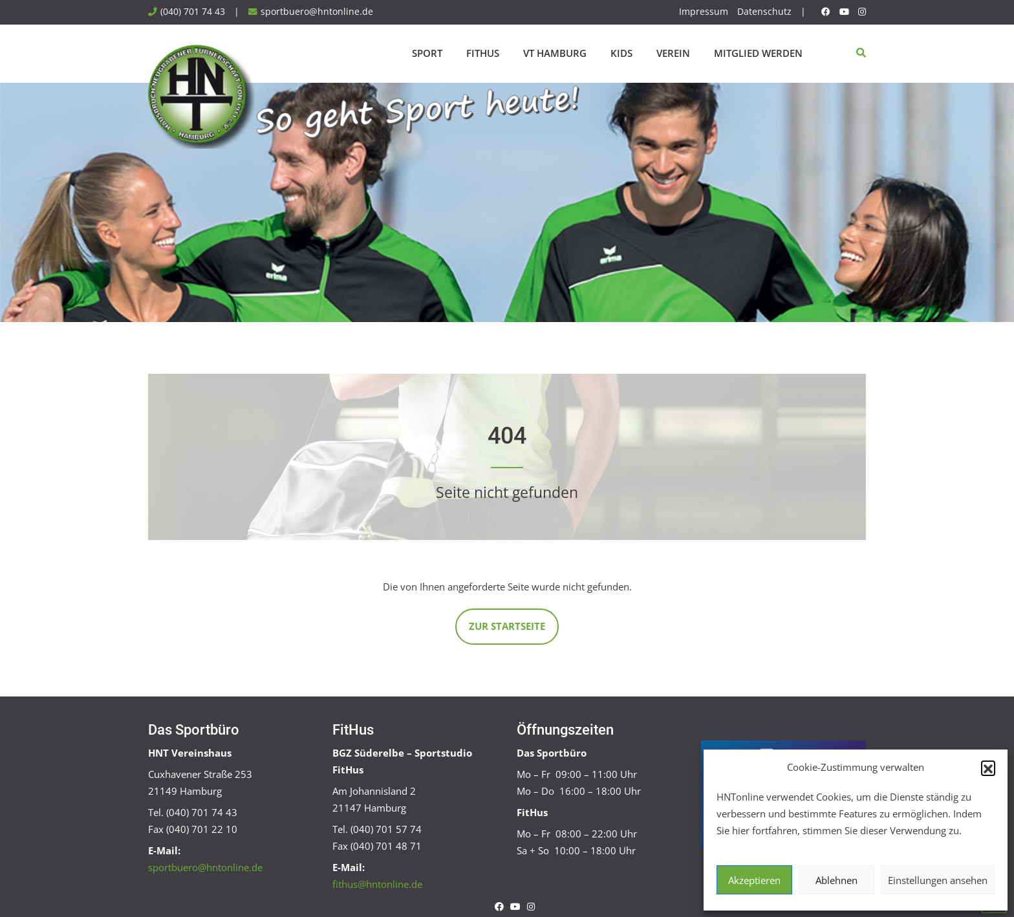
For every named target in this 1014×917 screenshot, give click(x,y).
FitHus (482, 53)
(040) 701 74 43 (192, 11)
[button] (988, 767)
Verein (673, 53)
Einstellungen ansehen (937, 880)
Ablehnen (836, 880)
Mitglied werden (758, 53)
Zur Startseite (507, 626)
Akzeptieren (754, 880)
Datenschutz (764, 11)
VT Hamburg (555, 53)
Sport (427, 53)
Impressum (703, 11)
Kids (621, 53)
